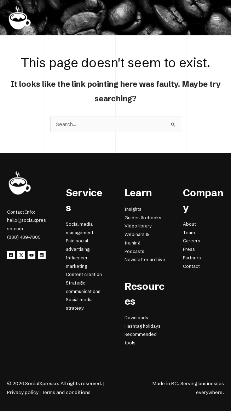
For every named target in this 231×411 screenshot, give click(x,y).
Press (189, 249)
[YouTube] (31, 255)
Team (189, 232)
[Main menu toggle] (216, 17)
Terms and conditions (66, 392)
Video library (138, 226)
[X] (21, 255)
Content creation (84, 274)
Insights (133, 209)
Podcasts (134, 251)
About (189, 224)
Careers (191, 240)
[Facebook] (11, 255)
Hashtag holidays (143, 326)
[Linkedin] (42, 255)
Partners (192, 257)
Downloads (136, 317)
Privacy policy (23, 392)
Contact (191, 266)
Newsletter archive (145, 259)
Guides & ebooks (143, 217)
